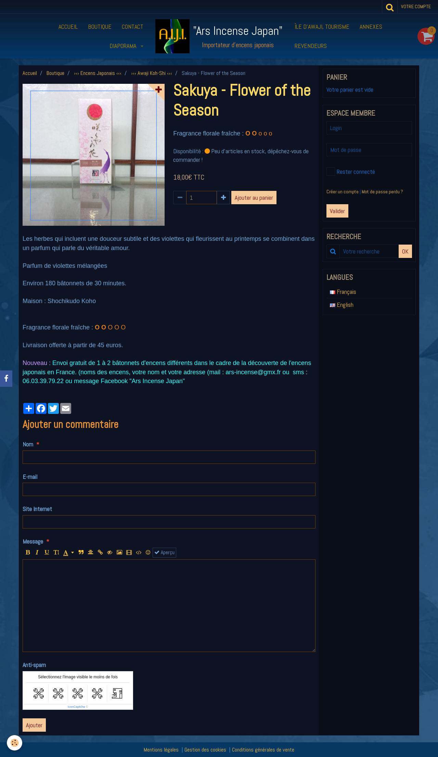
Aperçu (164, 552)
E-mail (30, 477)
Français (343, 292)
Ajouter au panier (254, 197)
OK (405, 251)
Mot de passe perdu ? (382, 191)
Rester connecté (350, 171)
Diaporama (124, 46)
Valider (337, 211)
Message (33, 541)
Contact (132, 26)
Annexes (371, 26)
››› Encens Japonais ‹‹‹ (97, 73)
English (341, 305)
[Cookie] (14, 743)
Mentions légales (161, 749)
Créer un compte (342, 191)
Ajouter (34, 725)
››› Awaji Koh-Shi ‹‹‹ (151, 73)
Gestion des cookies (205, 749)
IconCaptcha (76, 706)
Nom (28, 444)
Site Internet (37, 509)
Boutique (100, 26)
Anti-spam (34, 665)
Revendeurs (311, 46)
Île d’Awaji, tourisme (322, 26)
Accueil (68, 26)
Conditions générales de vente (263, 749)
